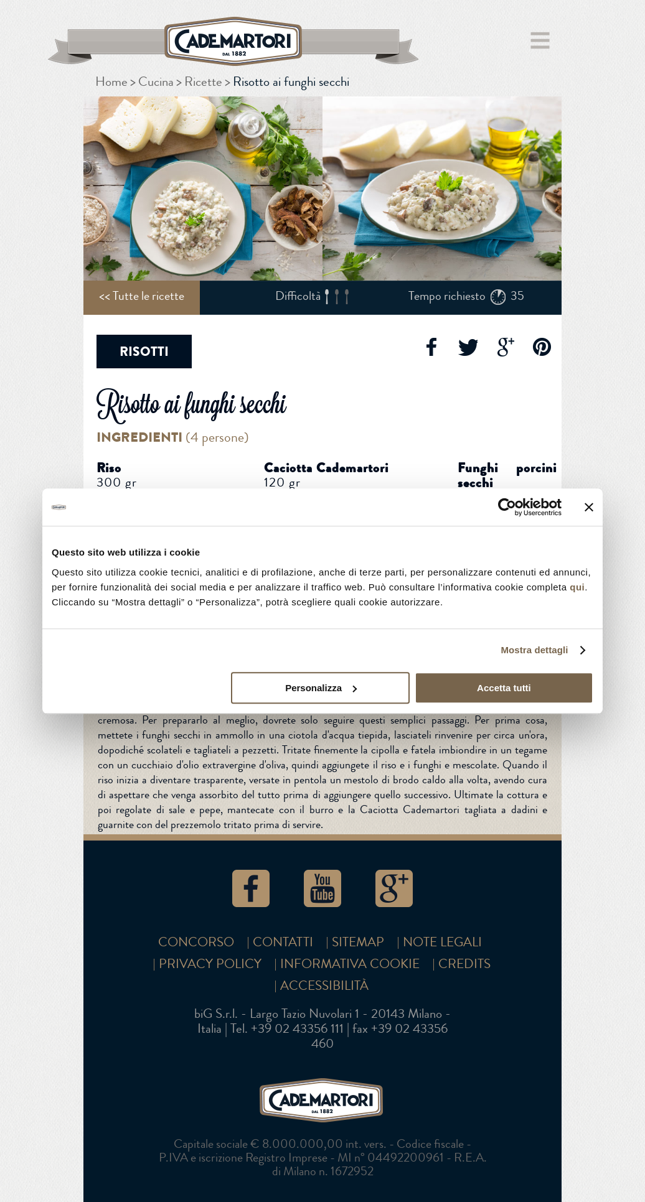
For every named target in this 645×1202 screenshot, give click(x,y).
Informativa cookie (350, 964)
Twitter (468, 347)
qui (577, 587)
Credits (464, 964)
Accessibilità (324, 985)
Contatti (283, 942)
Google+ (505, 347)
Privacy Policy (210, 964)
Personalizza (321, 688)
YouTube (322, 888)
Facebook (430, 347)
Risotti (144, 351)
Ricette (203, 81)
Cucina (156, 81)
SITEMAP (358, 942)
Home (111, 81)
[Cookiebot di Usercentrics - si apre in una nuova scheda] (507, 507)
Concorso (196, 942)
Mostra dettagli (534, 650)
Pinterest (542, 347)
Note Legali (442, 942)
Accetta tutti (504, 688)
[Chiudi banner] (589, 507)
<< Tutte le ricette (141, 296)
